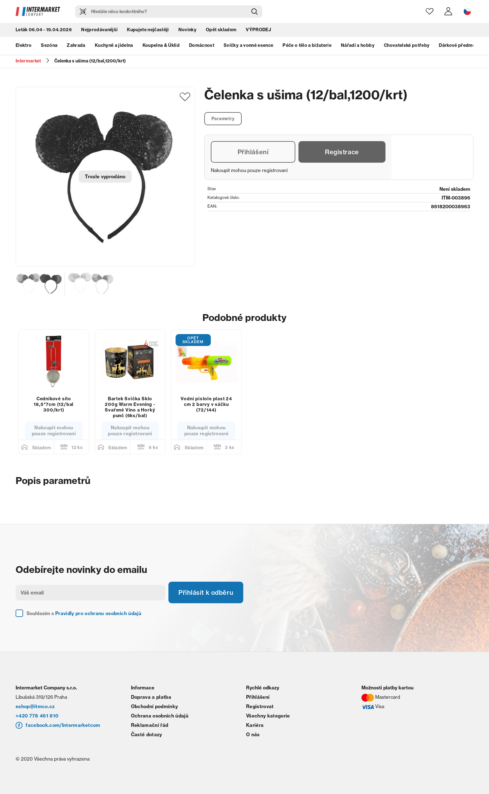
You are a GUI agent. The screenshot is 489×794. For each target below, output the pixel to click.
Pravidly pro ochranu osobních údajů (98, 613)
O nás (253, 734)
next (470, 45)
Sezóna (49, 45)
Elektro (23, 45)
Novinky (187, 29)
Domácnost (201, 45)
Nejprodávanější (99, 29)
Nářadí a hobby (358, 45)
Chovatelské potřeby (406, 45)
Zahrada (76, 45)
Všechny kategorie (268, 716)
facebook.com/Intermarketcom (63, 725)
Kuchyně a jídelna (114, 45)
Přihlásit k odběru (205, 592)
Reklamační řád (149, 725)
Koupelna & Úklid (161, 45)
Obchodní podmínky (154, 706)
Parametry (223, 118)
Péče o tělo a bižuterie (307, 45)
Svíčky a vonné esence (248, 45)
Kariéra (255, 725)
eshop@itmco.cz (35, 706)
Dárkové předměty (459, 45)
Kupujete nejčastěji (148, 29)
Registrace (342, 152)
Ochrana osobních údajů (159, 716)
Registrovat (260, 706)
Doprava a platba (151, 697)
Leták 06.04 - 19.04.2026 (44, 29)
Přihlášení (253, 152)
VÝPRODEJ (258, 29)
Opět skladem (221, 29)
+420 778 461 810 (37, 716)
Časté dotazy (146, 734)
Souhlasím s (84, 613)
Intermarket (28, 61)
